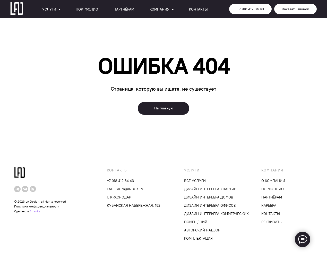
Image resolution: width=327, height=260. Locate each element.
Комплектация (198, 238)
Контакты (198, 9)
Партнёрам (124, 9)
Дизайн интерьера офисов (210, 205)
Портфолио (87, 9)
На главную (163, 108)
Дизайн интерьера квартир (210, 189)
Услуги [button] (49, 9)
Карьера (268, 205)
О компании (273, 180)
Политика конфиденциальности (36, 206)
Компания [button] (160, 9)
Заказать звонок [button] (295, 9)
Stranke (35, 211)
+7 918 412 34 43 (250, 9)
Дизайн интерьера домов (208, 197)
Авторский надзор (202, 230)
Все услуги (195, 180)
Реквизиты (271, 222)
